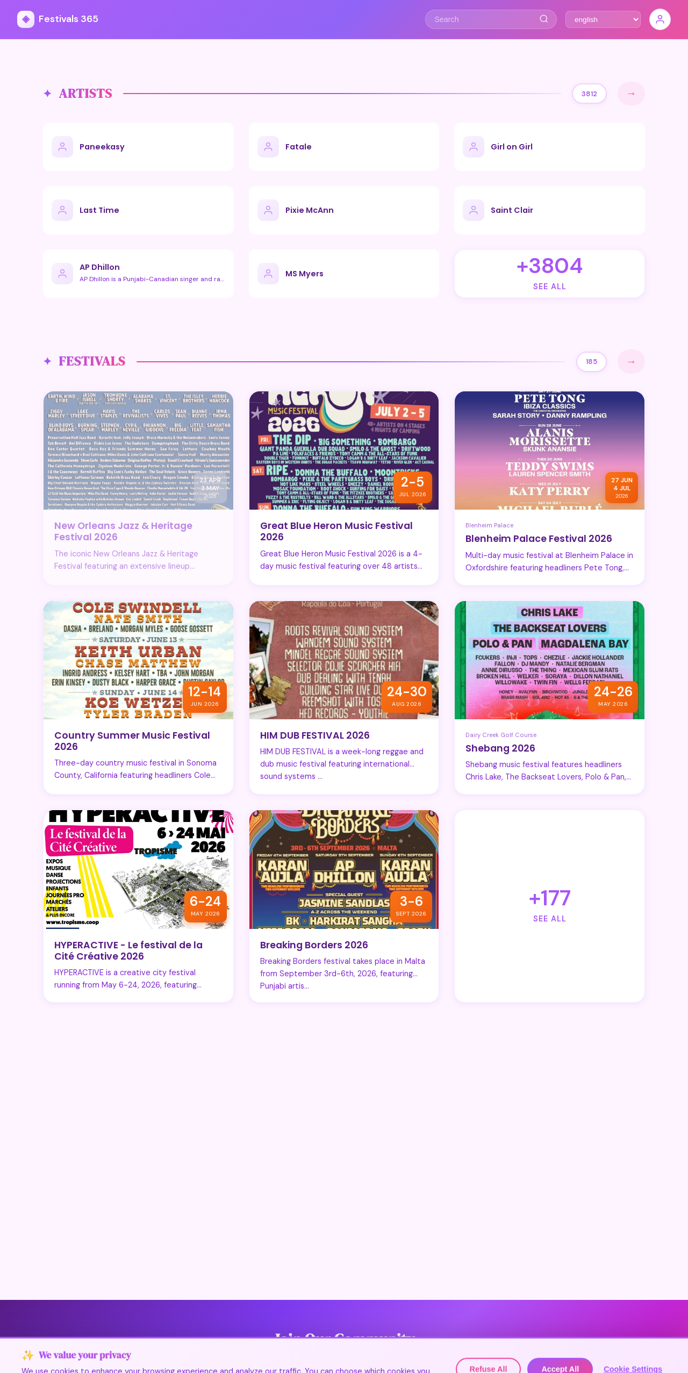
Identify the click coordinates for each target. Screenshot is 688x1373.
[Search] (543, 19)
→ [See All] (631, 93)
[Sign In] (660, 19)
